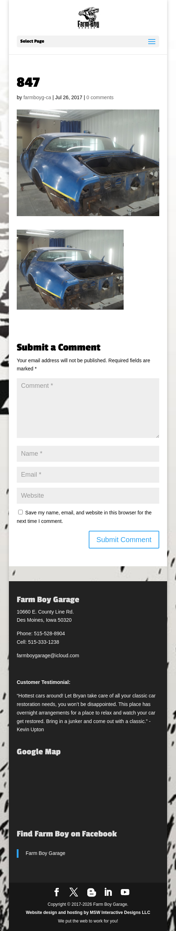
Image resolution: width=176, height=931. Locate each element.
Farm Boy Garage (45, 853)
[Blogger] (91, 892)
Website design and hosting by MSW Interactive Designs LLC (88, 912)
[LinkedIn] (108, 892)
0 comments (100, 97)
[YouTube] (125, 892)
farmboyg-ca (37, 97)
